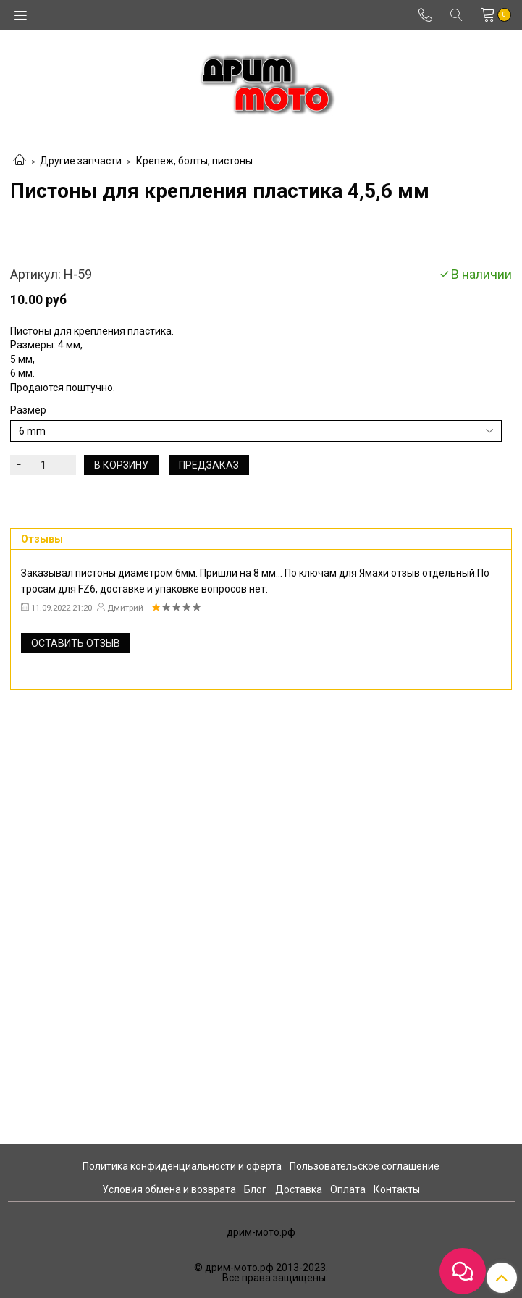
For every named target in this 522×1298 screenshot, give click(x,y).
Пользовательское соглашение (364, 1166)
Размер (28, 824)
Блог (255, 1189)
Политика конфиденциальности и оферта (182, 1166)
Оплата (348, 1189)
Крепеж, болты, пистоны (194, 161)
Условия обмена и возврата (169, 1189)
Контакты (397, 1189)
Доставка (298, 1189)
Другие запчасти (81, 161)
